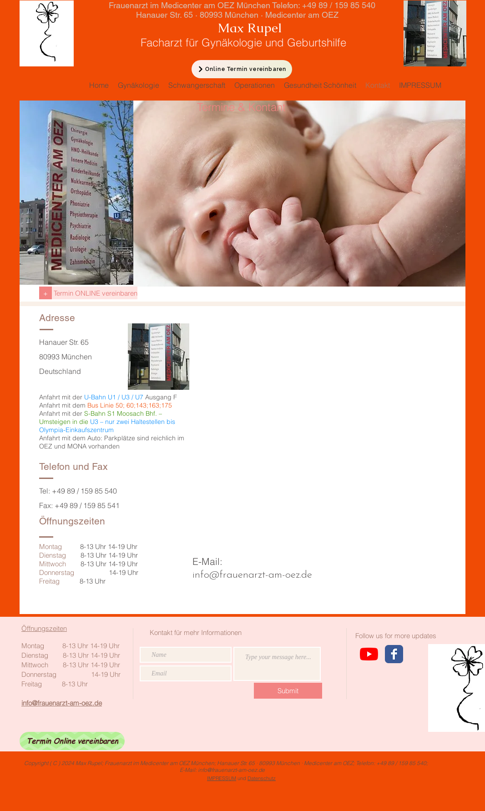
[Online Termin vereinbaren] (242, 69)
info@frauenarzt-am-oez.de (252, 575)
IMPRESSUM (221, 778)
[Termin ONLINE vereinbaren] (94, 293)
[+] (45, 293)
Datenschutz (262, 778)
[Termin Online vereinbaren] (72, 741)
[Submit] (288, 691)
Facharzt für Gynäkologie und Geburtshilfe (227, 42)
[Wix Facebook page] (394, 654)
